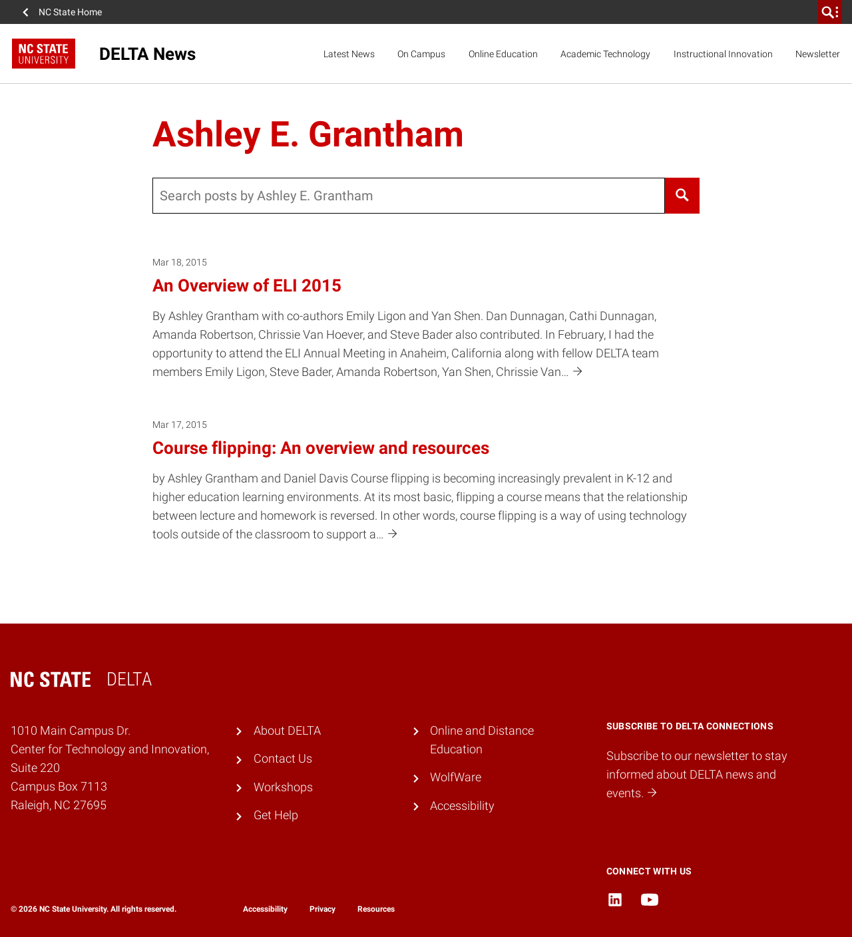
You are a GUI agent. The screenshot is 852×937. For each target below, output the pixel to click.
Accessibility (462, 806)
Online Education (503, 54)
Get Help (276, 815)
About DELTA (287, 730)
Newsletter (817, 54)
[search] (830, 12)
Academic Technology (605, 54)
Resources (376, 909)
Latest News (349, 54)
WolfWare (455, 777)
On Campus (421, 54)
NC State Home (70, 12)
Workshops (283, 787)
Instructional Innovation (723, 54)
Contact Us (283, 758)
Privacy (322, 909)
